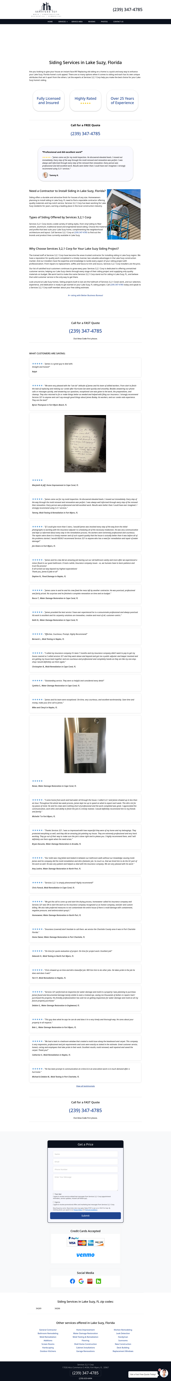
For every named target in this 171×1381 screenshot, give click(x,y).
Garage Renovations (85, 1325)
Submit (85, 1189)
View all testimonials (85, 1060)
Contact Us (118, 21)
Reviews (91, 21)
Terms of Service (103, 1376)
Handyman (123, 1311)
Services (63, 22)
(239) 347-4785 (127, 9)
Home (50, 21)
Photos (104, 21)
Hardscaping (48, 1321)
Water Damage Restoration (85, 1307)
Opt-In (57, 1176)
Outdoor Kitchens (48, 1325)
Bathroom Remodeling (48, 1307)
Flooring (85, 1314)
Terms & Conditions (91, 1184)
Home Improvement (85, 1304)
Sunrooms (123, 1314)
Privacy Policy (78, 1184)
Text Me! (58, 1168)
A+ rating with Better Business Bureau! (85, 269)
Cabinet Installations (85, 1321)
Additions (48, 1314)
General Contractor (48, 1304)
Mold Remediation (48, 1311)
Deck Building (123, 1321)
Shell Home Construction (85, 1318)
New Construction (123, 1318)
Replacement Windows (123, 1325)
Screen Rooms (48, 1318)
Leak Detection (123, 1307)
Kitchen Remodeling (123, 1304)
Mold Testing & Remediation (85, 1311)
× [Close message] (156, 1372)
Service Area (77, 21)
